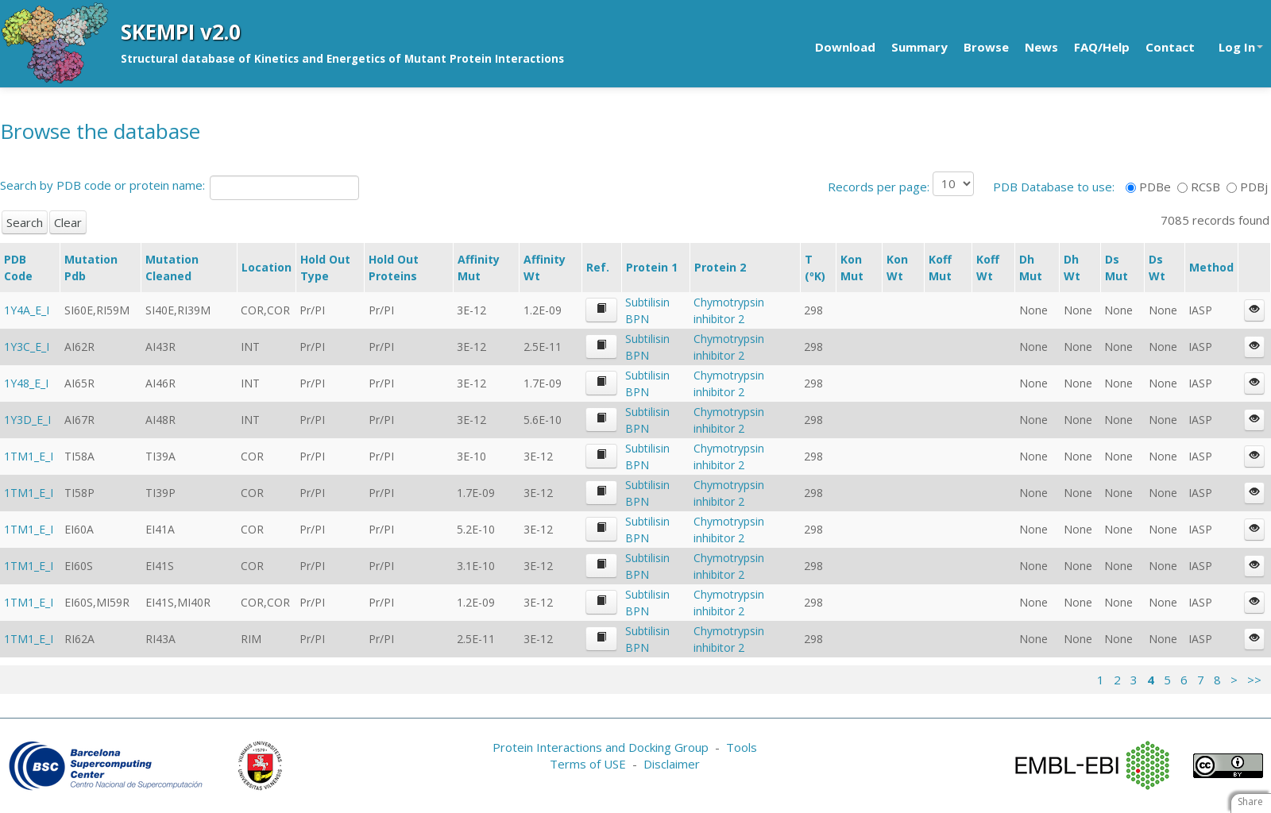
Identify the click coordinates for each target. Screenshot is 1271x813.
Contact (1170, 47)
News (1041, 47)
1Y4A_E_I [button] (26, 310)
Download (845, 47)
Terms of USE (588, 764)
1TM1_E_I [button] (28, 456)
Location (266, 267)
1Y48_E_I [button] (26, 383)
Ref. (597, 267)
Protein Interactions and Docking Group (601, 747)
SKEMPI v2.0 (181, 31)
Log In (1241, 47)
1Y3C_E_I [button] (26, 346)
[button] (601, 310)
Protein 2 (720, 267)
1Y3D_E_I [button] (27, 419)
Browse (986, 47)
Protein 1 (652, 267)
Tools (741, 747)
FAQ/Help (1102, 47)
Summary (919, 47)
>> (1254, 680)
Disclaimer (671, 764)
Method (1211, 267)
